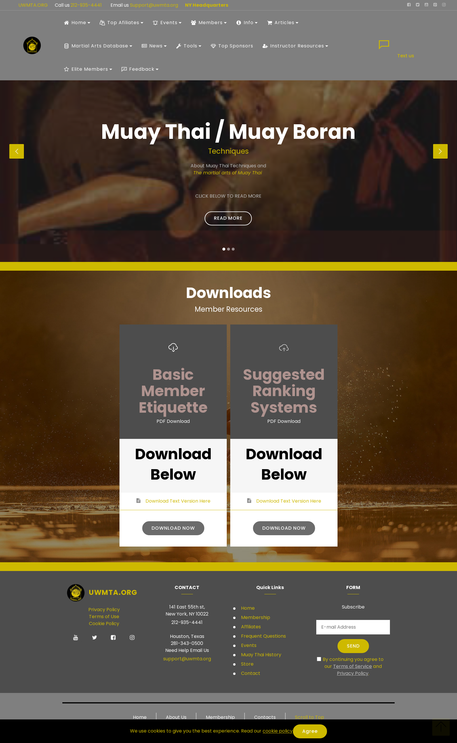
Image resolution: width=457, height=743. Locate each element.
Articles (280, 22)
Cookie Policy (104, 623)
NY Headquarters (206, 5)
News (152, 45)
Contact (250, 673)
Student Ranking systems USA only (263, 226)
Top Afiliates (119, 22)
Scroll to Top (309, 717)
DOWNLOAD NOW (173, 528)
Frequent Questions (263, 636)
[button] (16, 151)
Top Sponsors (232, 45)
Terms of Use (104, 616)
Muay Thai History (260, 654)
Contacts (265, 717)
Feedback (138, 69)
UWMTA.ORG (33, 5)
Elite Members (86, 69)
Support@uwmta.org (154, 5)
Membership (255, 617)
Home (75, 22)
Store (247, 664)
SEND (353, 646)
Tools (186, 45)
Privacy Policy (104, 609)
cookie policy (278, 731)
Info (245, 22)
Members (207, 22)
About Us (176, 717)
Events (165, 22)
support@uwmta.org (187, 658)
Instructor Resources (293, 45)
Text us (405, 55)
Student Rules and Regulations (192, 226)
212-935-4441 (86, 5)
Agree (310, 731)
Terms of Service (352, 666)
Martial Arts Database (96, 45)
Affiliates (250, 626)
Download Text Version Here (177, 501)
